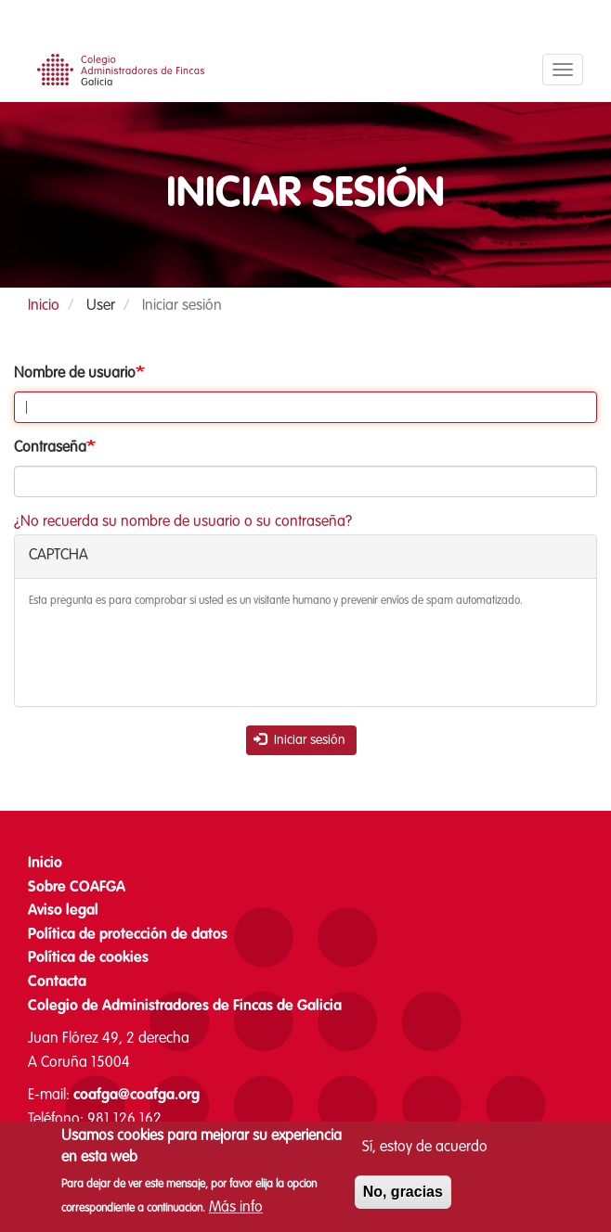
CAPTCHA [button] (58, 555)
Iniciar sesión (299, 739)
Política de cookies (88, 958)
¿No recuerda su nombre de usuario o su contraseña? (183, 522)
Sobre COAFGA (76, 887)
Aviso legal (63, 911)
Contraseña (50, 448)
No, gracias (403, 1193)
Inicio (43, 306)
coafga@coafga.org (136, 1095)
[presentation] (170, 656)
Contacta (57, 982)
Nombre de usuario (75, 373)
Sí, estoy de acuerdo (425, 1149)
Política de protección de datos (128, 935)
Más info (236, 1208)
